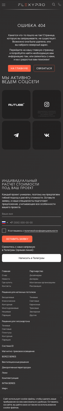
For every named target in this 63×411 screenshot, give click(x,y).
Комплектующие (10, 377)
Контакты (6, 286)
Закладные (35, 311)
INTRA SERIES (8, 383)
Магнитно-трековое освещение (18, 351)
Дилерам (34, 278)
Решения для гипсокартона (16, 321)
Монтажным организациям (42, 282)
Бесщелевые (8, 297)
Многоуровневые (10, 308)
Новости (6, 278)
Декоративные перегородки (16, 367)
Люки (4, 372)
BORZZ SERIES (9, 356)
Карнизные (35, 304)
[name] (31, 214)
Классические (8, 300)
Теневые (34, 297)
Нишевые (6, 311)
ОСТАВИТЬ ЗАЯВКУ (17, 239)
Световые (34, 300)
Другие (33, 315)
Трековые (34, 308)
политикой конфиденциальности (41, 230)
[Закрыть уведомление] (61, 397)
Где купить (7, 282)
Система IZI (8, 345)
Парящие (6, 315)
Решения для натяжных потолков (19, 292)
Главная (6, 271)
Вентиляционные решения (15, 361)
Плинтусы (6, 332)
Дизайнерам (36, 275)
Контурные (7, 304)
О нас (4, 275)
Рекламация (35, 286)
